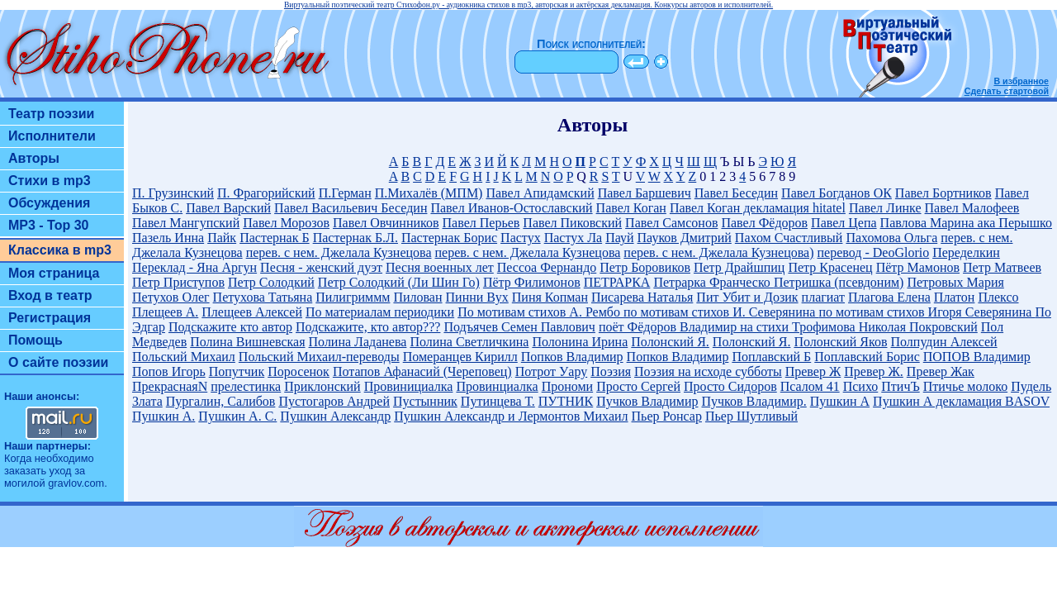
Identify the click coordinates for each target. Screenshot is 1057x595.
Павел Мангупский (185, 223)
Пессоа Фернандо (546, 267)
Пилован (417, 297)
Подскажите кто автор (230, 327)
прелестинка (246, 386)
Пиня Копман (550, 297)
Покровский (943, 327)
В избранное (1021, 81)
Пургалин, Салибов (221, 401)
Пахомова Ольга (891, 238)
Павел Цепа (844, 223)
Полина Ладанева (358, 342)
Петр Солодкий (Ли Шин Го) (399, 282)
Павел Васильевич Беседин (350, 208)
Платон (954, 297)
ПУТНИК (565, 401)
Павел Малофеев (972, 208)
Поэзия (610, 371)
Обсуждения (49, 203)
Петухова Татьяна (263, 297)
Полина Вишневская (247, 342)
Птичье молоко (965, 386)
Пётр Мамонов (918, 267)
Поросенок (298, 371)
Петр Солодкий (271, 282)
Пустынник (425, 401)
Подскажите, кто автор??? (368, 327)
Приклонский (322, 386)
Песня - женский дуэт (321, 267)
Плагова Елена (889, 297)
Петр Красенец (830, 267)
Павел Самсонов (671, 223)
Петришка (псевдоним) (839, 282)
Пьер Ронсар (667, 416)
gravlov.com (76, 483)
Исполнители (52, 136)
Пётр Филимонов (532, 282)
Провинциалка (497, 386)
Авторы (33, 158)
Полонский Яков (840, 342)
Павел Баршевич (644, 193)
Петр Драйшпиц (739, 267)
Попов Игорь (169, 371)
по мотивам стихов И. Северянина (720, 312)
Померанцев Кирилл (460, 357)
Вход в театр (50, 295)
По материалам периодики (380, 312)
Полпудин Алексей (943, 342)
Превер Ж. (873, 371)
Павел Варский (228, 208)
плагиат (823, 297)
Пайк (221, 238)
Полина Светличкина (469, 342)
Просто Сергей (638, 386)
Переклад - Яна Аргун (194, 267)
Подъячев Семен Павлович (519, 327)
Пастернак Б (274, 238)
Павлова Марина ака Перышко (966, 223)
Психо (861, 386)
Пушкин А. (163, 416)
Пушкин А (840, 401)
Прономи (568, 386)
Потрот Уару (551, 371)
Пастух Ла (573, 238)
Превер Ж (813, 371)
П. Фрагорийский (266, 193)
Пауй (619, 238)
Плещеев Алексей (251, 312)
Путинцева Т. (498, 401)
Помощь (35, 340)
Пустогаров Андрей (334, 401)
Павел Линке (885, 208)
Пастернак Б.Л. (355, 238)
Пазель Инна (168, 238)
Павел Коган (631, 208)
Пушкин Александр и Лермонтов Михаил (511, 416)
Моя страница (54, 273)
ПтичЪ (900, 386)
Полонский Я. (670, 342)
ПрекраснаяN (169, 386)
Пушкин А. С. (237, 416)
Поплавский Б (771, 357)
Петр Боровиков (645, 267)
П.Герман (345, 193)
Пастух (520, 238)
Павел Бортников (943, 193)
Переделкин (966, 252)
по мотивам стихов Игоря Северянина (926, 312)
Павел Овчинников (386, 223)
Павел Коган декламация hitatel (758, 208)
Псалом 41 (810, 386)
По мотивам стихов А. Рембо (540, 312)
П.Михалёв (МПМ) (429, 193)
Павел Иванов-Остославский (511, 208)
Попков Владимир (572, 357)
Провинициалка (408, 386)
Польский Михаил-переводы (319, 357)
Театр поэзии (51, 114)
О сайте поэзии (58, 362)
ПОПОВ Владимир (977, 357)
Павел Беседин (736, 193)
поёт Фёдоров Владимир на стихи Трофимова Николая (754, 327)
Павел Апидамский (540, 193)
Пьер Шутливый (751, 416)
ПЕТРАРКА (617, 282)
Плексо (998, 297)
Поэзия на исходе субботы (708, 371)
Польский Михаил (183, 357)
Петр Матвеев (1002, 267)
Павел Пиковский (572, 223)
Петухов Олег (171, 297)
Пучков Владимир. (753, 401)
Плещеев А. (165, 312)
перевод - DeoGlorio (874, 252)
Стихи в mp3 (49, 181)
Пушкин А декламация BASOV (961, 401)
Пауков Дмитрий (685, 238)
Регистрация (49, 318)
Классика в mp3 (59, 250)
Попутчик (237, 371)
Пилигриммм (352, 297)
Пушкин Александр (335, 416)
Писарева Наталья (642, 297)
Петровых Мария (955, 282)
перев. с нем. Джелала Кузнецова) (718, 252)
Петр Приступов (178, 282)
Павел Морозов (286, 223)
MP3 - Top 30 (48, 225)
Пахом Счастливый (789, 238)
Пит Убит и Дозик (747, 297)
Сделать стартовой (1007, 91)
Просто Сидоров (730, 386)
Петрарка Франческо (713, 282)
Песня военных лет (440, 267)
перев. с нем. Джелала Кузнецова (339, 252)
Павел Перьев (481, 223)
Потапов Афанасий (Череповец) (422, 371)
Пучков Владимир (647, 401)
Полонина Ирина (580, 342)
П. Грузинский (173, 193)
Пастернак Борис (449, 238)
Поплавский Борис (867, 357)
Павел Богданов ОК (836, 193)
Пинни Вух (477, 297)
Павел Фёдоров (764, 223)
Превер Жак (940, 371)
